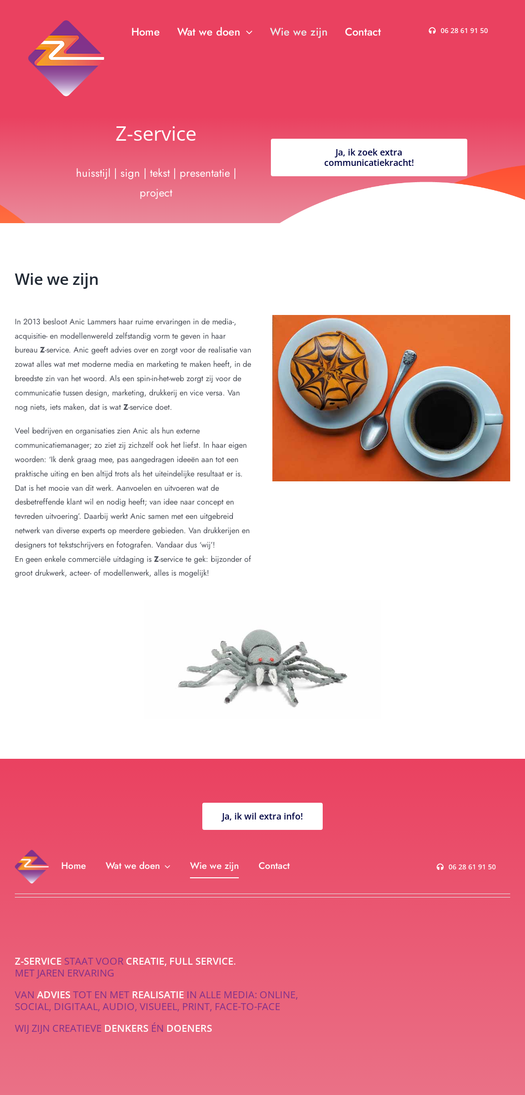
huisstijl (93, 173)
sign (130, 173)
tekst (160, 173)
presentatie (206, 173)
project (156, 192)
